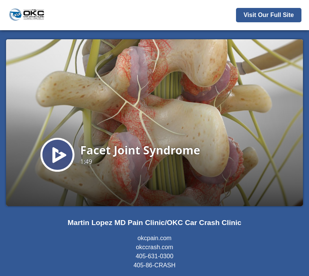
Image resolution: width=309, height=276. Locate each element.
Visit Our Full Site (269, 15)
